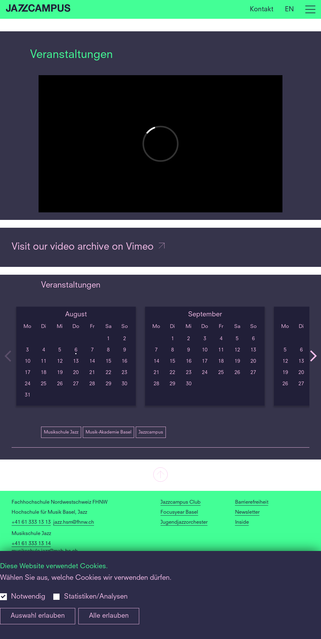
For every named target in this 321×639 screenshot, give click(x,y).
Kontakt (261, 9)
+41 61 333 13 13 (31, 522)
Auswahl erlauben (38, 616)
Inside (242, 522)
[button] (160, 475)
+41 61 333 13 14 (31, 543)
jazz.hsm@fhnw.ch (73, 522)
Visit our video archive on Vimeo (89, 247)
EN (289, 9)
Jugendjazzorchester (184, 522)
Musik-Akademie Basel (108, 432)
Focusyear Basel (179, 512)
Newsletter (247, 512)
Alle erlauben (109, 616)
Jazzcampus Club (180, 502)
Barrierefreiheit (251, 502)
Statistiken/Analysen (96, 596)
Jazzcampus (151, 432)
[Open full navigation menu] (310, 9)
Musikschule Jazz (61, 432)
